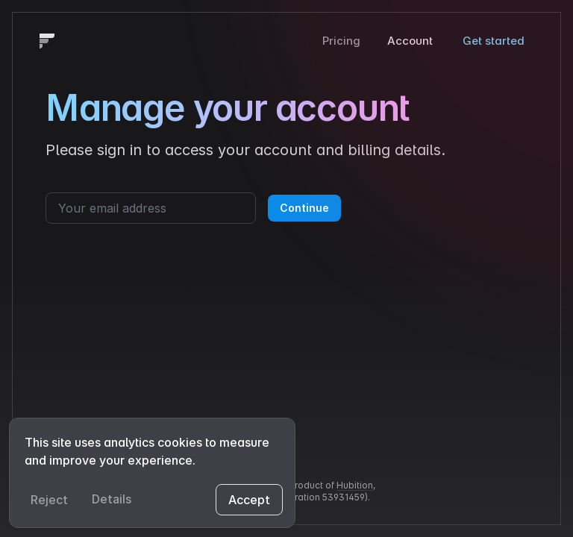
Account (410, 41)
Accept (249, 499)
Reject (49, 499)
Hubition (354, 485)
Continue (304, 207)
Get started (494, 41)
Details (111, 499)
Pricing (341, 41)
